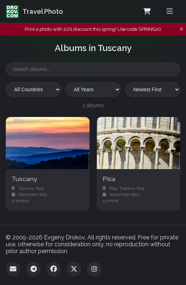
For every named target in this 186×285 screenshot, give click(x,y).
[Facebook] (53, 269)
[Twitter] (74, 269)
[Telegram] (33, 269)
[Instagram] (94, 269)
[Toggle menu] (170, 11)
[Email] (13, 269)
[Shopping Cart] (146, 11)
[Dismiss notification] (181, 29)
